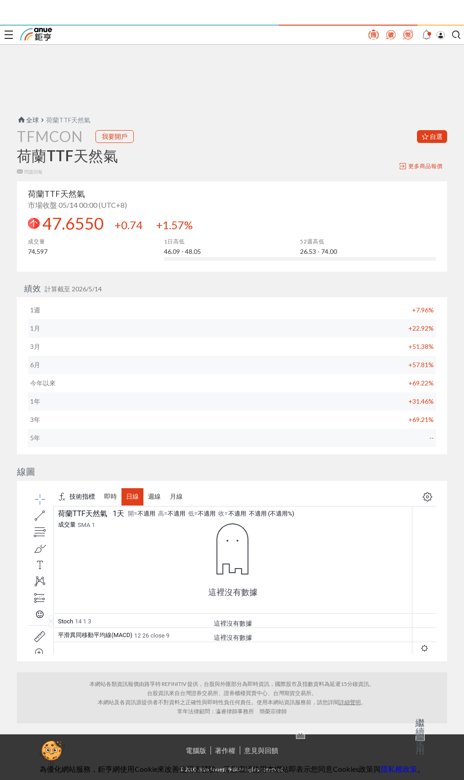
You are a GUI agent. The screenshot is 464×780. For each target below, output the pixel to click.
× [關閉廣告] (300, 734)
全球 (28, 120)
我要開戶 (114, 136)
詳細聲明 (350, 702)
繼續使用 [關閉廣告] (420, 736)
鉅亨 (36, 34)
